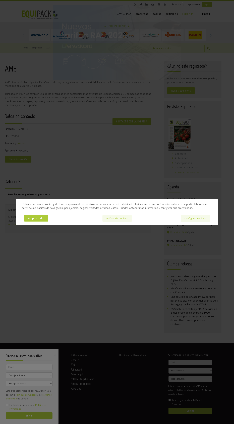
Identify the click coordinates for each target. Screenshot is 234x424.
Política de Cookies (117, 218)
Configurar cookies (195, 218)
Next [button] (210, 35)
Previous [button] (23, 35)
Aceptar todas (36, 218)
